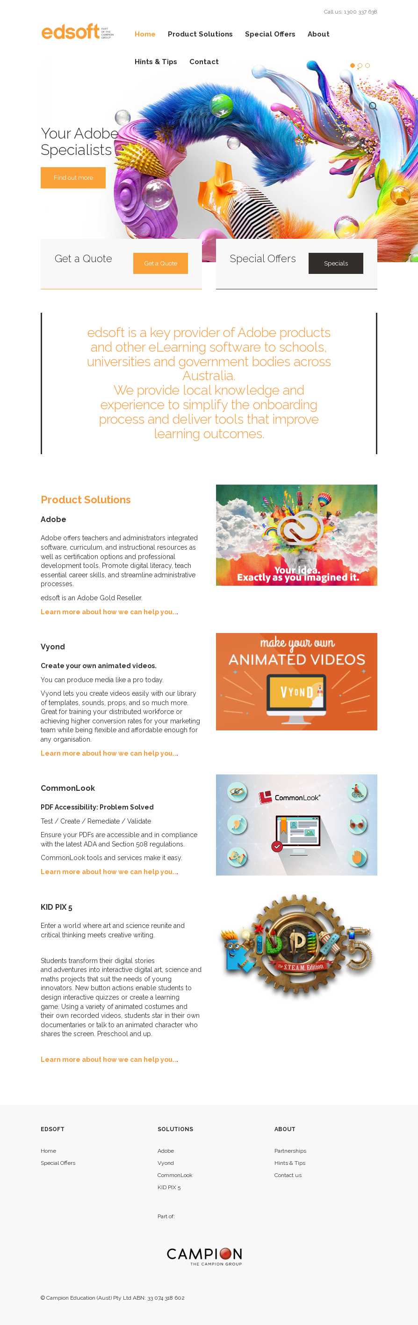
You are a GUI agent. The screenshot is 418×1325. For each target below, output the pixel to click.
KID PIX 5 (169, 1187)
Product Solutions (200, 34)
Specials (335, 263)
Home (145, 34)
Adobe (166, 1151)
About (319, 34)
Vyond (166, 1163)
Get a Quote (160, 263)
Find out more (75, 178)
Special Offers (270, 34)
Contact (204, 62)
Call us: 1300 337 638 (350, 11)
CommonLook (175, 1175)
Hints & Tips (156, 62)
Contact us (288, 1175)
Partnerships (290, 1151)
